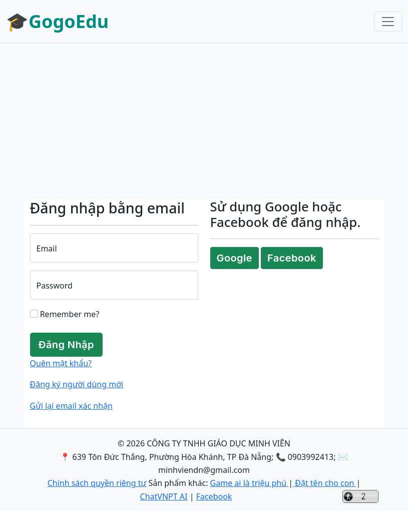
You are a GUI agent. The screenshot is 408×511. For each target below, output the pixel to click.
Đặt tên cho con (324, 482)
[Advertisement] (204, 121)
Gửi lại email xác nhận (71, 405)
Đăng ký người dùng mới (77, 384)
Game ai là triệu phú (249, 482)
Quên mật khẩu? (61, 363)
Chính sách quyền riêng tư (97, 482)
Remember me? (65, 314)
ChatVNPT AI (164, 496)
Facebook (291, 258)
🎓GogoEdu (57, 21)
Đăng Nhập (66, 345)
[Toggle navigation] (388, 22)
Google (234, 258)
